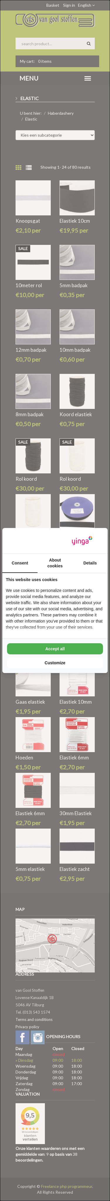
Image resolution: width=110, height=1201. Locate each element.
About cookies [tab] (54, 563)
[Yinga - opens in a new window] (82, 540)
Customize (55, 662)
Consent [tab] (20, 563)
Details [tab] (90, 563)
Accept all (55, 648)
